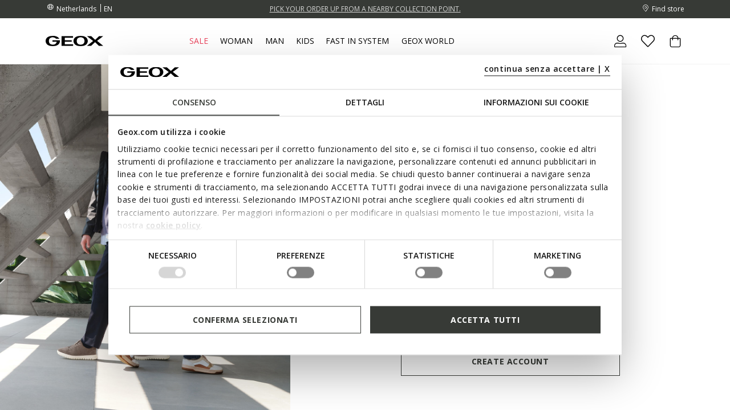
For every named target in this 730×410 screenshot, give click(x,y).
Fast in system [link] (357, 41)
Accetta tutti (485, 319)
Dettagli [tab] (365, 102)
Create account (510, 361)
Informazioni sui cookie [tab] (536, 102)
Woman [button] (236, 41)
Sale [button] (198, 41)
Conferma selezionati (245, 319)
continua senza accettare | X (547, 68)
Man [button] (274, 41)
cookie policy (173, 225)
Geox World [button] (428, 41)
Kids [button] (305, 41)
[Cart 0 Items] (670, 50)
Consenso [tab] (194, 102)
